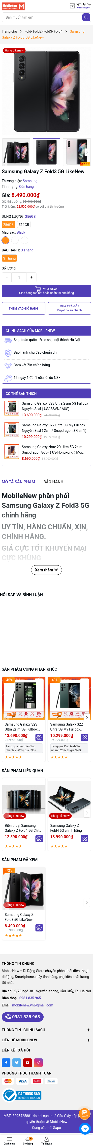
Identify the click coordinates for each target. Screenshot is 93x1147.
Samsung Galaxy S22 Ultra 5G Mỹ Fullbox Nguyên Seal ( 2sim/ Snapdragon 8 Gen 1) (54, 428)
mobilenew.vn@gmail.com (32, 1005)
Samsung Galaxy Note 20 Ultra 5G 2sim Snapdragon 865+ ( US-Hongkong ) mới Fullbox (52, 450)
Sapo (57, 1128)
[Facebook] (6, 1062)
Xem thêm (46, 570)
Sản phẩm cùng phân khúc (29, 669)
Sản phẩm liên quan (22, 770)
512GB (24, 225)
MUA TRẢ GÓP (69, 308)
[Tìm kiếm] (86, 17)
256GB (8, 225)
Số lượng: (9, 268)
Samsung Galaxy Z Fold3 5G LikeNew (19, 917)
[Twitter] (16, 1062)
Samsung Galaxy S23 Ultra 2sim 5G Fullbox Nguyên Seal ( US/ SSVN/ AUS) (55, 406)
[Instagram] (38, 1062)
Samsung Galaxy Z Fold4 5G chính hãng (66, 828)
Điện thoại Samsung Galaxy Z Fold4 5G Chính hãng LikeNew (23, 828)
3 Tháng (9, 258)
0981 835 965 (30, 998)
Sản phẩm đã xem (19, 859)
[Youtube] (27, 1062)
